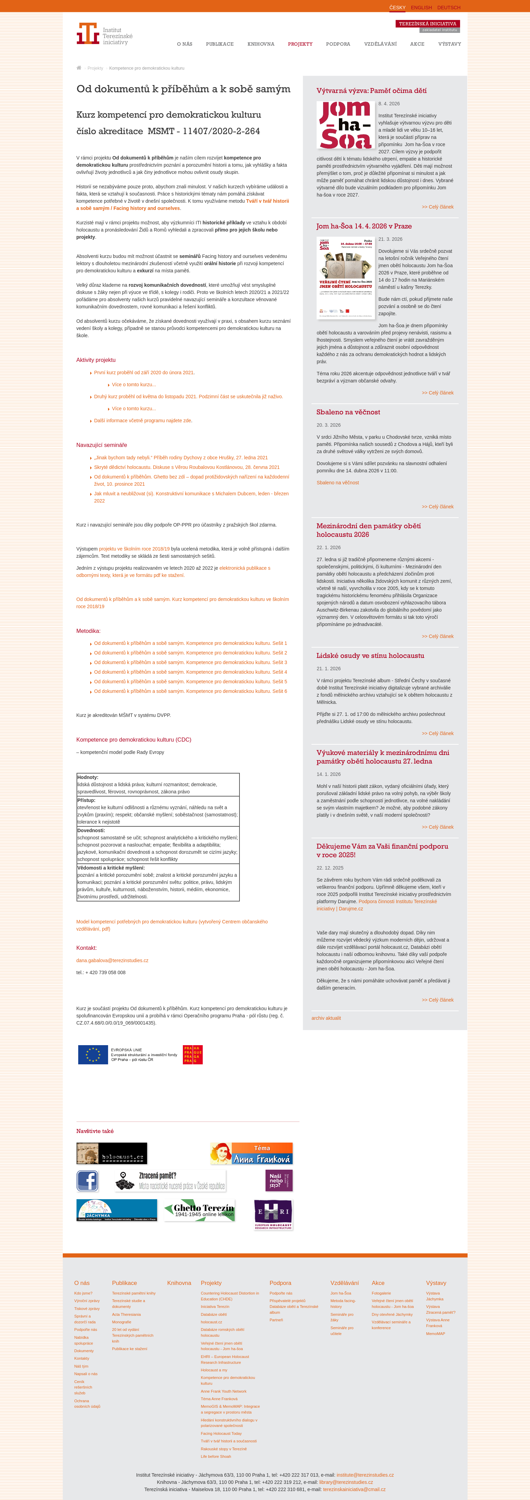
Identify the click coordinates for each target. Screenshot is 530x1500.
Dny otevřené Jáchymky (392, 1314)
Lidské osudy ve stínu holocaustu (370, 655)
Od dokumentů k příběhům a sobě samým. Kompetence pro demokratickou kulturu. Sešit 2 (190, 652)
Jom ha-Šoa (340, 1293)
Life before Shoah (216, 1456)
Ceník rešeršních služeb (83, 1387)
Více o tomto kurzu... (134, 384)
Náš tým (81, 1366)
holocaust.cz (211, 1322)
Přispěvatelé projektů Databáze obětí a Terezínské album (294, 1306)
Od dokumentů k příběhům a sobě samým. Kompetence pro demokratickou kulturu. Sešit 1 (190, 643)
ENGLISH (421, 7)
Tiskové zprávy (87, 1309)
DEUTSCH (449, 7)
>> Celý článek (438, 207)
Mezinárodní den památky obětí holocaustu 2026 (369, 530)
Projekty (300, 44)
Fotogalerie (381, 1293)
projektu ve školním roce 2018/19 (134, 549)
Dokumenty (84, 1351)
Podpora (338, 44)
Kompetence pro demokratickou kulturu (146, 68)
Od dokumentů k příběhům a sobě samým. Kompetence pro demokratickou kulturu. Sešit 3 (190, 662)
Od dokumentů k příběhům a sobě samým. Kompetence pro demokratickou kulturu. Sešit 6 (190, 691)
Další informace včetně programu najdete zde (142, 420)
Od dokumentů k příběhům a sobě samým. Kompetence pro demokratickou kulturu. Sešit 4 (190, 672)
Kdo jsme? (83, 1293)
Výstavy (449, 44)
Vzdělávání (380, 44)
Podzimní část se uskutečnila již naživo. (241, 396)
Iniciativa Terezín (215, 1306)
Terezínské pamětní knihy (134, 1293)
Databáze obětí (214, 1314)
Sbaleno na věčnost (348, 412)
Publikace (220, 44)
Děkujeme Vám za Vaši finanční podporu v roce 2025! (382, 850)
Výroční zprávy (87, 1301)
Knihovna (261, 44)
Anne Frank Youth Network (223, 1391)
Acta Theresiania (126, 1314)
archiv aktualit (326, 1018)
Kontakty (82, 1358)
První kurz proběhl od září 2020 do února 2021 (144, 372)
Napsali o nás (86, 1374)
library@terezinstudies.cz (346, 1482)
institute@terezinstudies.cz (365, 1475)
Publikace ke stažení (130, 1349)
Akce (417, 44)
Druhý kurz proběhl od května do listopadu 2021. (146, 396)
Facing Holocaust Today (221, 1433)
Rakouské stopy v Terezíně (224, 1449)
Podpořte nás (85, 1329)
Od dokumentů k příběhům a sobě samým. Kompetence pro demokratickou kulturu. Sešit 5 (190, 681)
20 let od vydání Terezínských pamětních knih (133, 1335)
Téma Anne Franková (219, 1399)
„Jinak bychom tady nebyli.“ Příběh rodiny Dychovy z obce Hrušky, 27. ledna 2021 (181, 457)
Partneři (276, 1320)
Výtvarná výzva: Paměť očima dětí (372, 90)
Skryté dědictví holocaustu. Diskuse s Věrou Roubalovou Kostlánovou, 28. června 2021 (187, 467)
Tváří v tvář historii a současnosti (229, 1441)
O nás (184, 44)
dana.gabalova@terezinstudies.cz (112, 960)
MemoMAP (435, 1334)
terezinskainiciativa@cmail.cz (354, 1489)
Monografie (121, 1322)
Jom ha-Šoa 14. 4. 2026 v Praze (364, 226)
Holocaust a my (214, 1370)
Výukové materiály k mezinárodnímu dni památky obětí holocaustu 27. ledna (383, 756)
